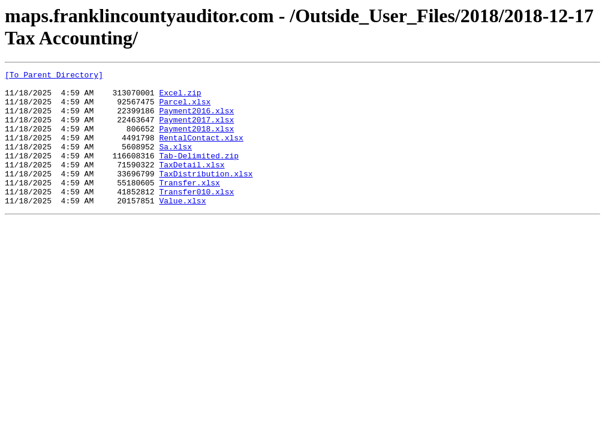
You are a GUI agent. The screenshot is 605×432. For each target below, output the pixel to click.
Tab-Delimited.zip (199, 173)
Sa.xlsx (175, 162)
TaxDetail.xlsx (191, 184)
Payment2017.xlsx (196, 130)
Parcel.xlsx (184, 108)
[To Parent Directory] (54, 76)
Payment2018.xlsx (196, 141)
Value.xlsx (182, 227)
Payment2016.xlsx (196, 119)
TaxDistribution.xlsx (205, 195)
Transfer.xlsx (189, 205)
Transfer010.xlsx (196, 216)
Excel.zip (180, 97)
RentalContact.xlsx (201, 151)
